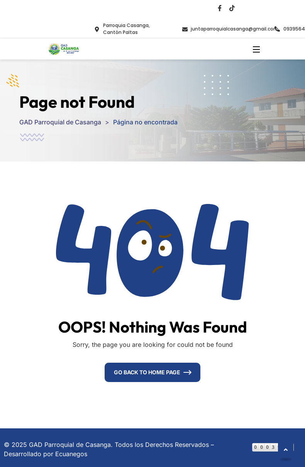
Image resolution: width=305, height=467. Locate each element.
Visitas (261, 438)
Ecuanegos (71, 454)
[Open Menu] (257, 49)
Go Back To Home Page (147, 372)
